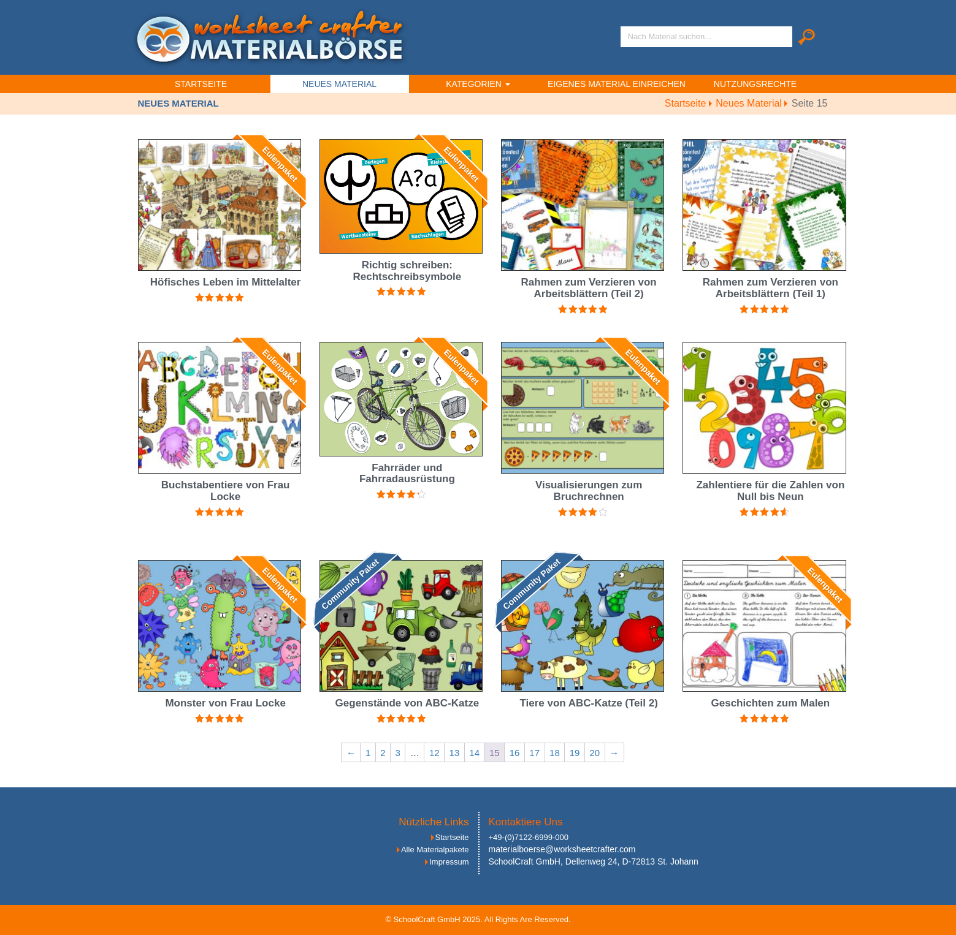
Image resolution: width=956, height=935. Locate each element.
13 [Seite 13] (454, 753)
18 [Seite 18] (554, 753)
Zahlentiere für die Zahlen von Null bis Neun (770, 490)
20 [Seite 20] (594, 753)
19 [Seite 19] (575, 753)
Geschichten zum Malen (770, 703)
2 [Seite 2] (382, 753)
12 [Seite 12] (434, 753)
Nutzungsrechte (755, 84)
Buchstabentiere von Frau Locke (225, 490)
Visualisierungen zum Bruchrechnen (588, 490)
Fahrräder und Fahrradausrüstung (407, 473)
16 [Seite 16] (515, 753)
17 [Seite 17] (534, 753)
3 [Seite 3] (398, 753)
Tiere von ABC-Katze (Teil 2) (588, 703)
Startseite (201, 84)
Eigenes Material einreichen (617, 84)
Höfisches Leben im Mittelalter (225, 282)
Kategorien (478, 84)
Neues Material (339, 84)
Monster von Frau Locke (225, 703)
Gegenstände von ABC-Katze (407, 703)
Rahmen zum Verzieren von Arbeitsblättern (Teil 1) (770, 288)
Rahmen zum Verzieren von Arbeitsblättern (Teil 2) (589, 288)
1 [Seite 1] (367, 753)
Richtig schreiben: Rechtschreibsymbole (407, 270)
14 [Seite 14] (474, 753)
